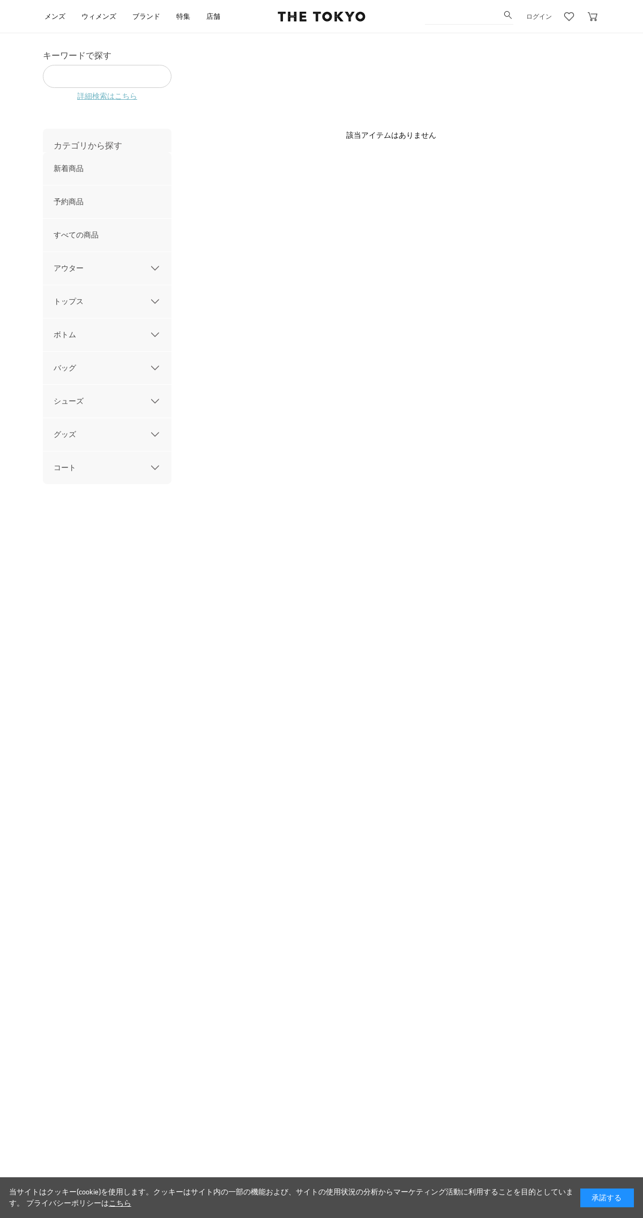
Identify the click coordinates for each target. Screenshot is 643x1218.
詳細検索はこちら (107, 96)
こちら (120, 1203)
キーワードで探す (77, 55)
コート (65, 468)
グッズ (65, 434)
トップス (69, 301)
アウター (69, 268)
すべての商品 (76, 235)
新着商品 (69, 169)
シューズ (69, 401)
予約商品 (69, 202)
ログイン (539, 16)
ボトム (65, 335)
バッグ (65, 368)
